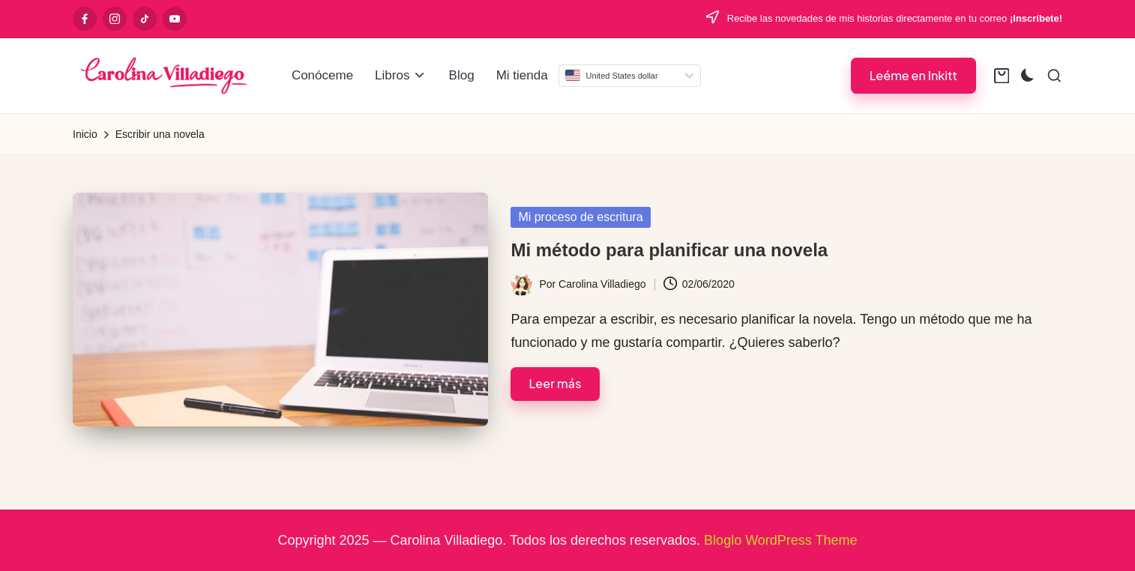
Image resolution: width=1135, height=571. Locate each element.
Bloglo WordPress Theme (780, 540)
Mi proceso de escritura (580, 217)
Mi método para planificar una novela (669, 250)
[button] (913, 75)
